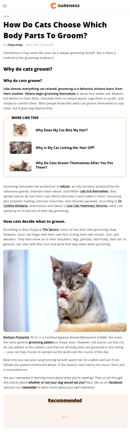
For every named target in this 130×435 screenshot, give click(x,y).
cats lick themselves (94, 191)
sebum (65, 186)
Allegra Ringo (15, 44)
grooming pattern (41, 342)
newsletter (29, 387)
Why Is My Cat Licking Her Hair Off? (65, 147)
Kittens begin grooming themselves (50, 94)
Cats (6, 17)
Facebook (115, 382)
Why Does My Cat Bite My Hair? (62, 130)
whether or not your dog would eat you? (56, 382)
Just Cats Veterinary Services (87, 206)
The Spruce (50, 229)
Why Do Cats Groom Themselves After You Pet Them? (74, 165)
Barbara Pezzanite (16, 337)
